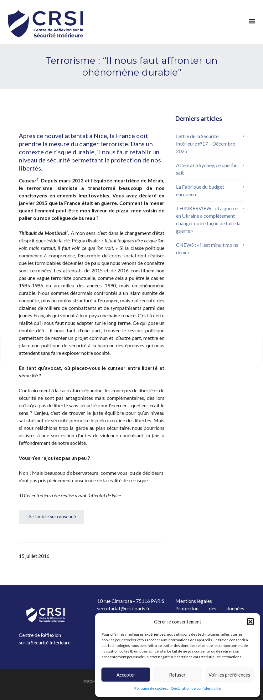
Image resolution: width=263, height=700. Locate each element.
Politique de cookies (151, 688)
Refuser (177, 675)
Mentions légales (193, 601)
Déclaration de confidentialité (196, 688)
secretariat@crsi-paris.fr (123, 608)
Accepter (125, 675)
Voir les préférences (229, 675)
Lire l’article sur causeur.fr (51, 516)
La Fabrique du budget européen (200, 190)
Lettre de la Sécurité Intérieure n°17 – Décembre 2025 (205, 143)
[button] (250, 621)
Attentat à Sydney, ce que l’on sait (207, 169)
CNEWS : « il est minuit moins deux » (207, 248)
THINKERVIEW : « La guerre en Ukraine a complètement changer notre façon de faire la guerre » (208, 219)
